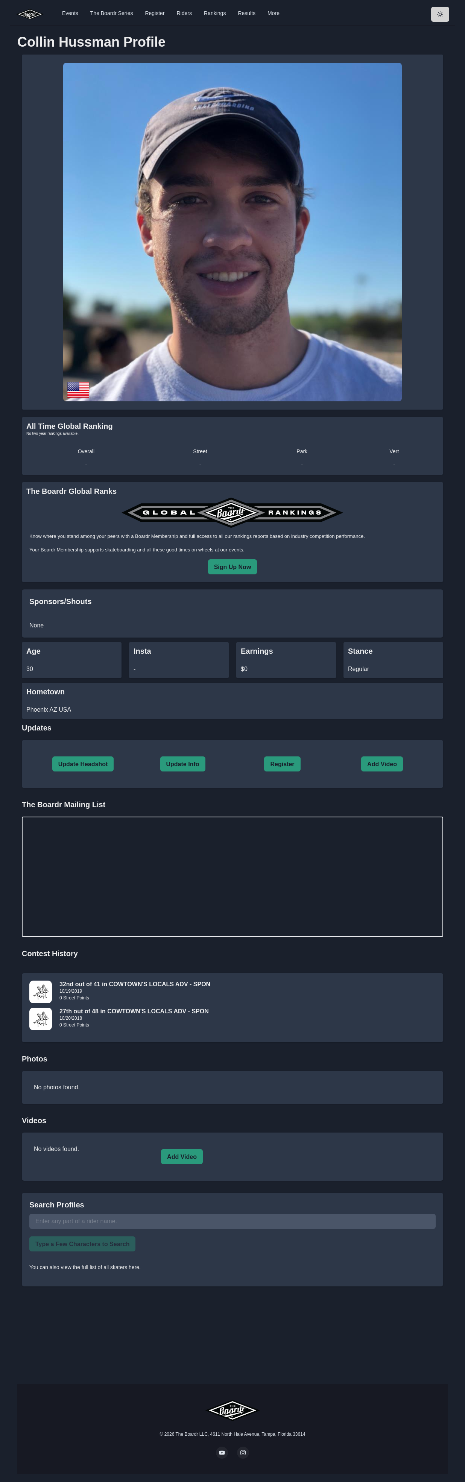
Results (246, 13)
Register (154, 13)
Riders (184, 13)
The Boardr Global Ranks (71, 491)
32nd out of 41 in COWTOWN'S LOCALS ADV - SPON (134, 984)
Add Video (382, 764)
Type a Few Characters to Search (82, 1244)
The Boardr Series (111, 13)
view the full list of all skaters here (100, 1267)
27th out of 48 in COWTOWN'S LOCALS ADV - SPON (134, 1011)
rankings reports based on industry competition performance (298, 536)
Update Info (182, 764)
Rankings (215, 13)
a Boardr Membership (154, 536)
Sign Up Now (232, 567)
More (273, 13)
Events (70, 13)
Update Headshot (83, 764)
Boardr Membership (62, 550)
